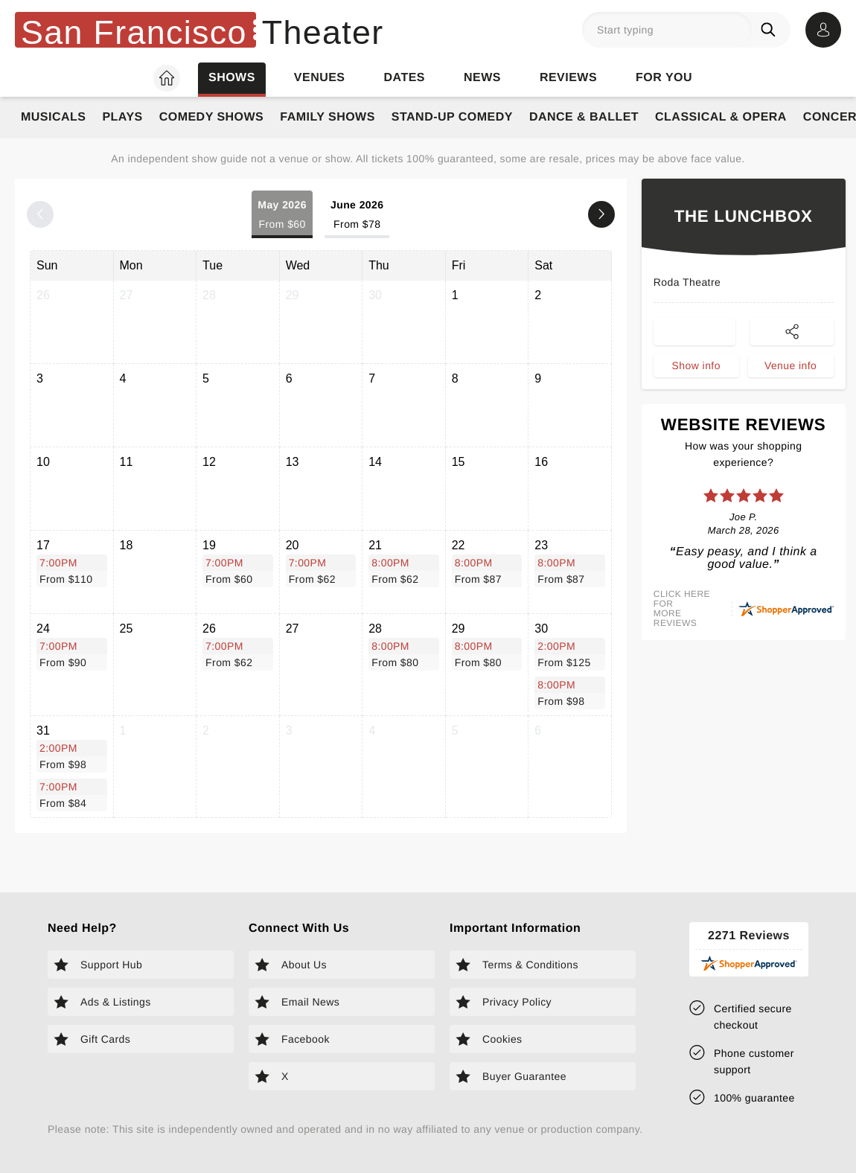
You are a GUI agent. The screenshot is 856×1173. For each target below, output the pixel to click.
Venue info (790, 365)
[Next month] (601, 214)
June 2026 (357, 215)
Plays (122, 117)
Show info (696, 365)
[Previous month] (40, 214)
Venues (319, 77)
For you (664, 77)
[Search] (771, 29)
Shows (231, 77)
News (482, 77)
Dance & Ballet (584, 117)
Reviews (568, 77)
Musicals (53, 117)
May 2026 (282, 215)
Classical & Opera (721, 117)
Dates (404, 77)
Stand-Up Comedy (452, 117)
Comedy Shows (211, 117)
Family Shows (327, 117)
